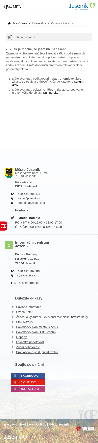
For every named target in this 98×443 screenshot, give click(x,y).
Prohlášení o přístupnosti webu (37, 352)
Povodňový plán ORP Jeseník (36, 332)
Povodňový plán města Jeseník (37, 327)
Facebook (29, 375)
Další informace (28, 282)
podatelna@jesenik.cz (31, 202)
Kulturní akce (39, 23)
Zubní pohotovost (28, 347)
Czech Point (24, 312)
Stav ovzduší (24, 322)
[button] (14, 7)
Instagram (30, 389)
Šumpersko (50, 92)
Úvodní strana (82, 6)
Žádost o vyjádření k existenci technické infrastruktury (52, 317)
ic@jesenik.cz (26, 275)
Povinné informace (28, 307)
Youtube (28, 382)
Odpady (21, 337)
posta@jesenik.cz (29, 198)
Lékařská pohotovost (30, 342)
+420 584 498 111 (28, 193)
